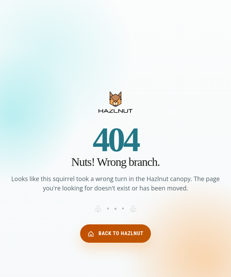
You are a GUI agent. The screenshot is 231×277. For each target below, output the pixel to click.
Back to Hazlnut (115, 233)
